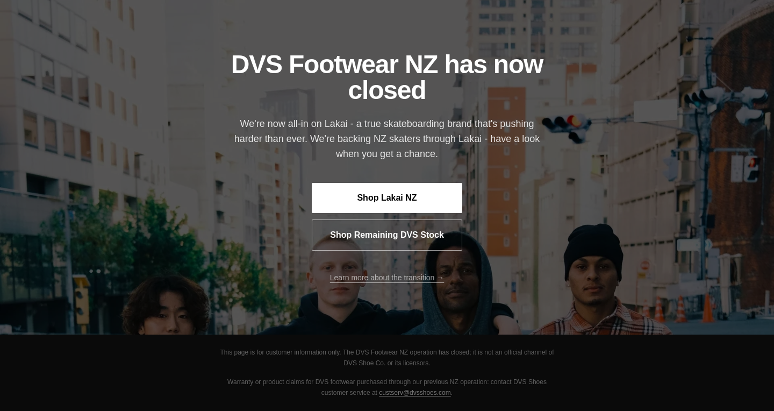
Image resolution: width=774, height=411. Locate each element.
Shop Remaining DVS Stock (387, 234)
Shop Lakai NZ (387, 197)
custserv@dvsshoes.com (415, 392)
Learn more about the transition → (387, 277)
